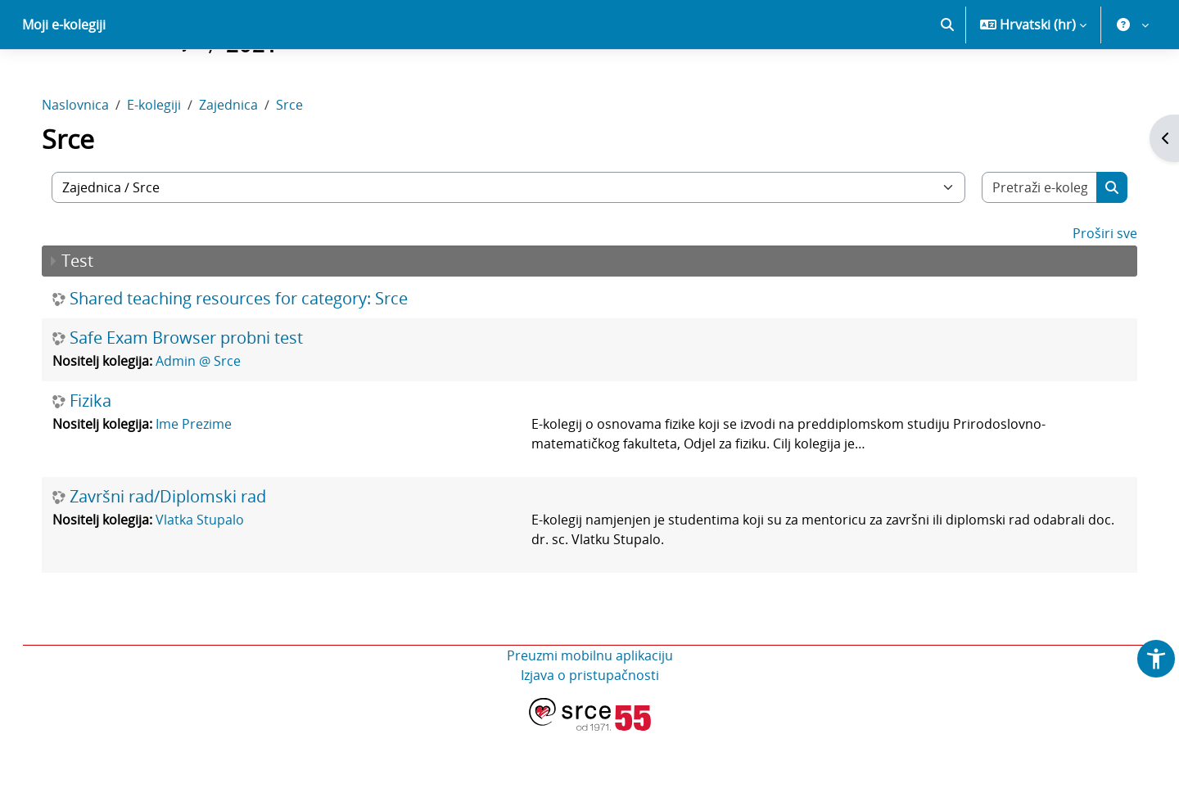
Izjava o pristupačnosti (590, 732)
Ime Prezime (210, 481)
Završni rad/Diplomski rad (184, 554)
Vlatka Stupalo (216, 577)
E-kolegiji (170, 162)
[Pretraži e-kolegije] (1025, 244)
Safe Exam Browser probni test (202, 395)
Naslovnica (91, 162)
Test (94, 318)
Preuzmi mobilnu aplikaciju (590, 713)
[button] (947, 81)
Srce (305, 162)
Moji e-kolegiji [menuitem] (64, 82)
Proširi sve (1088, 290)
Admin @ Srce (214, 418)
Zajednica (244, 162)
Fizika (107, 458)
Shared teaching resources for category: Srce (255, 356)
